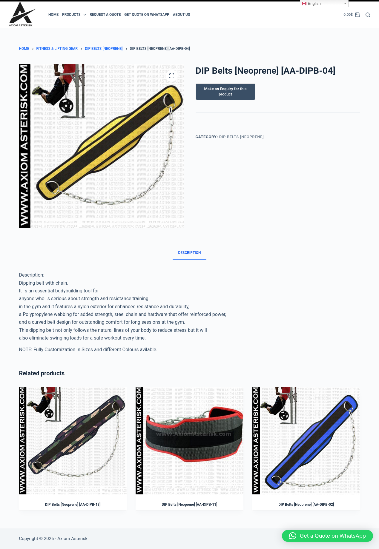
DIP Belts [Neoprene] (241, 137)
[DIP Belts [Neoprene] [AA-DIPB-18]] (73, 440)
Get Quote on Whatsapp (146, 15)
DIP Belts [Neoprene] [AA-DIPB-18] (73, 504)
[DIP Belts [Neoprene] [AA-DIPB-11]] (189, 440)
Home (53, 15)
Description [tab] (189, 253)
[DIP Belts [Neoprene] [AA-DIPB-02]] (306, 440)
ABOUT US (181, 15)
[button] (327, 536)
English (311, 3)
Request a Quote (105, 15)
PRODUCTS (75, 14)
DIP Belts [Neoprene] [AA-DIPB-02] (306, 504)
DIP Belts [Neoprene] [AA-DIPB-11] (189, 504)
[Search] (368, 15)
